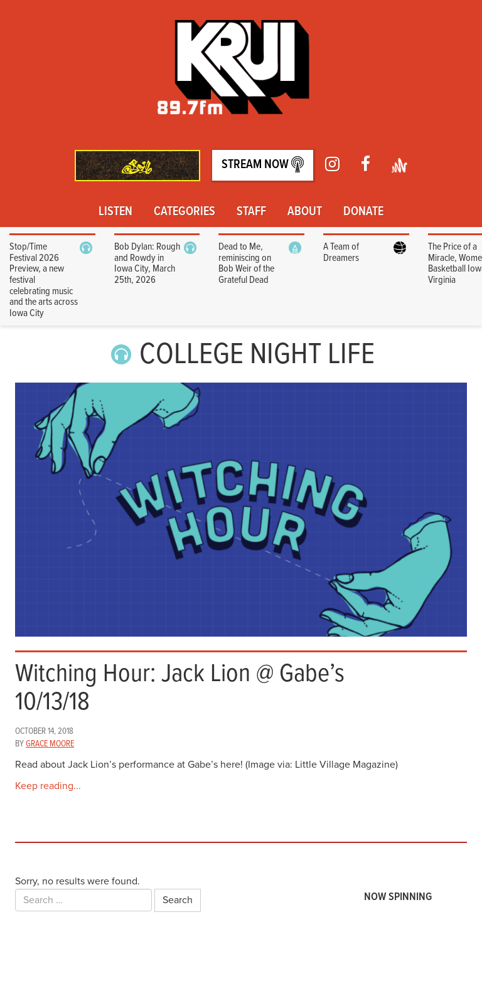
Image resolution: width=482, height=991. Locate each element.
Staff (251, 212)
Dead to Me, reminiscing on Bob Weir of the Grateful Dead (246, 263)
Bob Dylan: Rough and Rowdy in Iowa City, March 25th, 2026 (147, 263)
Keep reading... (48, 786)
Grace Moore (50, 744)
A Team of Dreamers (341, 252)
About (304, 212)
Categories (184, 212)
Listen (115, 212)
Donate (363, 212)
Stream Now (263, 164)
